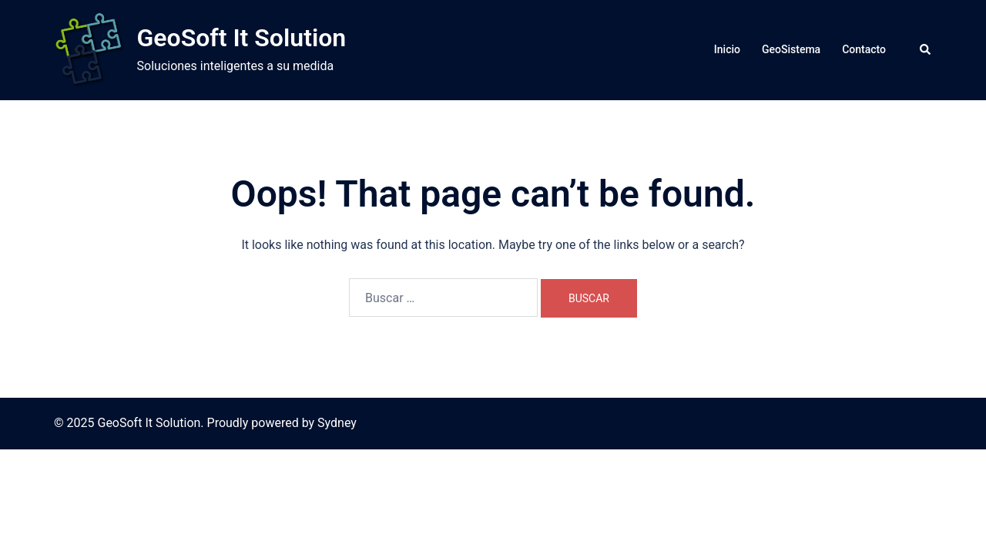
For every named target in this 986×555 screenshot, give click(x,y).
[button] (926, 50)
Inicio (727, 49)
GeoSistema (791, 49)
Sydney (337, 422)
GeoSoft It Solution (242, 37)
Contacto (864, 49)
